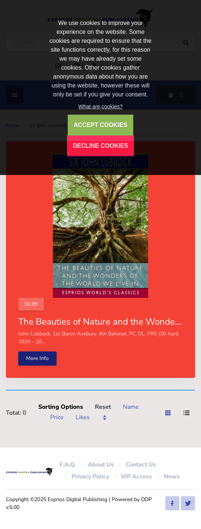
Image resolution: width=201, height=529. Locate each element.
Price (57, 417)
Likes (83, 417)
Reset (103, 407)
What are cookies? (100, 106)
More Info (37, 358)
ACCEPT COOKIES (100, 125)
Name (131, 407)
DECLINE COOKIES (100, 146)
